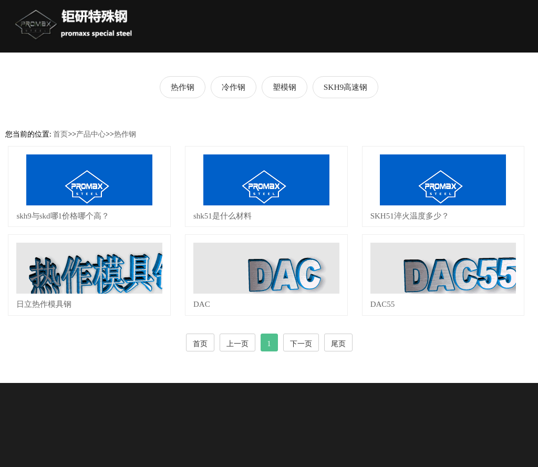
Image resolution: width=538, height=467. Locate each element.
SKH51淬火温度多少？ (409, 216)
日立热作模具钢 (43, 304)
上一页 (237, 344)
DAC (201, 304)
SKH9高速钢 (345, 86)
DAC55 (382, 304)
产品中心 (91, 134)
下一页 (301, 344)
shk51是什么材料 (222, 216)
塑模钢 (284, 86)
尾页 (338, 344)
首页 (60, 134)
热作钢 (182, 86)
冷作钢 (233, 86)
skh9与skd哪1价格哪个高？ (62, 216)
